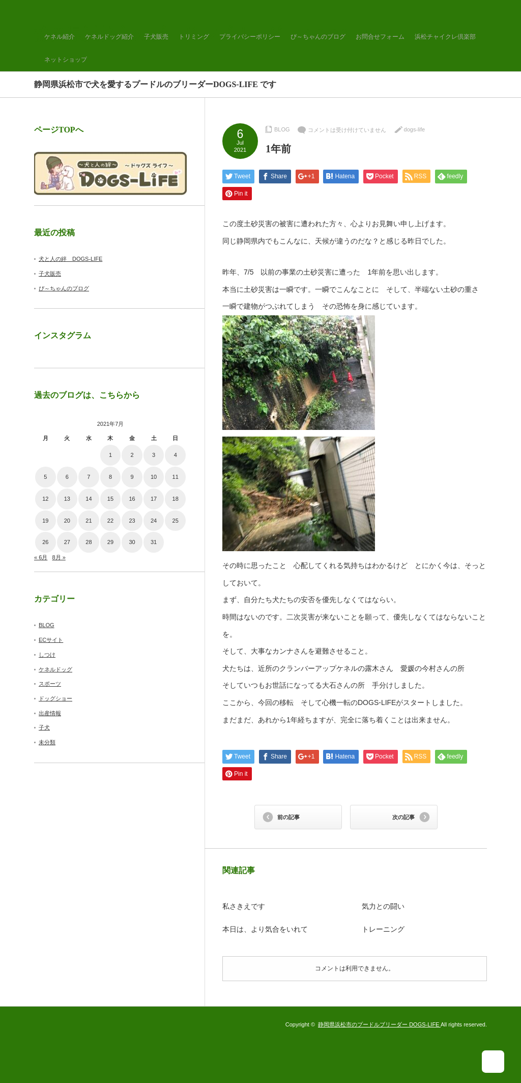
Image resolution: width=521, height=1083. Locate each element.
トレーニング (383, 929)
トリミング (194, 36)
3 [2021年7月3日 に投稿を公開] (153, 455)
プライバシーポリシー (249, 36)
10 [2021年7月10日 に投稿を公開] (154, 477)
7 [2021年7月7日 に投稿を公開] (88, 477)
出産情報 (50, 713)
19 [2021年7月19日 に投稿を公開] (45, 521)
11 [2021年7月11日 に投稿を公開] (175, 477)
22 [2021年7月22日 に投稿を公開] (110, 521)
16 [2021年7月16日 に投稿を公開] (132, 499)
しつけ (47, 655)
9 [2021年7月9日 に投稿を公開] (131, 477)
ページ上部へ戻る (499, 1061)
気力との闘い (383, 906)
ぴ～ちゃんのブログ (318, 36)
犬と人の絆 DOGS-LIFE (70, 259)
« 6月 (40, 557)
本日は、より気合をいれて (265, 929)
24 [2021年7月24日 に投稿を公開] (154, 521)
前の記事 (288, 817)
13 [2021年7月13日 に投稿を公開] (67, 499)
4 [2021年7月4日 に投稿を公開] (175, 455)
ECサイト (51, 640)
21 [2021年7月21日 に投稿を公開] (88, 521)
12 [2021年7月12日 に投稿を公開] (45, 499)
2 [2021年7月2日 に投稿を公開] (131, 455)
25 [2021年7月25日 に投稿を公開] (175, 521)
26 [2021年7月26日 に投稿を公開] (45, 542)
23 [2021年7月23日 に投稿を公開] (132, 521)
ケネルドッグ (55, 669)
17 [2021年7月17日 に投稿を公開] (154, 499)
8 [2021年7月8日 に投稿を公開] (110, 477)
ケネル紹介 (59, 36)
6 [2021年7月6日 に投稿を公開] (67, 477)
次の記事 (403, 817)
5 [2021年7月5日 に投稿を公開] (45, 477)
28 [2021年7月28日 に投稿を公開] (88, 542)
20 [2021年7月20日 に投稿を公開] (67, 521)
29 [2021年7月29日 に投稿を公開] (110, 542)
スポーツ (50, 684)
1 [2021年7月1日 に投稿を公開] (110, 455)
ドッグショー (55, 698)
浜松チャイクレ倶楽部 (445, 36)
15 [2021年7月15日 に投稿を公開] (110, 499)
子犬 (44, 727)
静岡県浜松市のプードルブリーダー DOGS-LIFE (379, 1024)
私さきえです (243, 906)
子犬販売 (156, 36)
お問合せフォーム (380, 36)
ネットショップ (65, 59)
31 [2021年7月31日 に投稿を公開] (154, 542)
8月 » (58, 557)
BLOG (282, 129)
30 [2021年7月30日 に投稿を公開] (132, 542)
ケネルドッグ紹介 (109, 36)
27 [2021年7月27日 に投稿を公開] (67, 542)
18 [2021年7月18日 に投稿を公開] (175, 499)
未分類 (47, 742)
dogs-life (414, 129)
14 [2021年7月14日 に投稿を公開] (88, 499)
